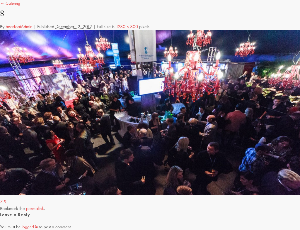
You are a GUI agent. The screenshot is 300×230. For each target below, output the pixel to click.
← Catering (10, 3)
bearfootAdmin (19, 26)
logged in (30, 227)
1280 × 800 (127, 26)
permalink (35, 208)
